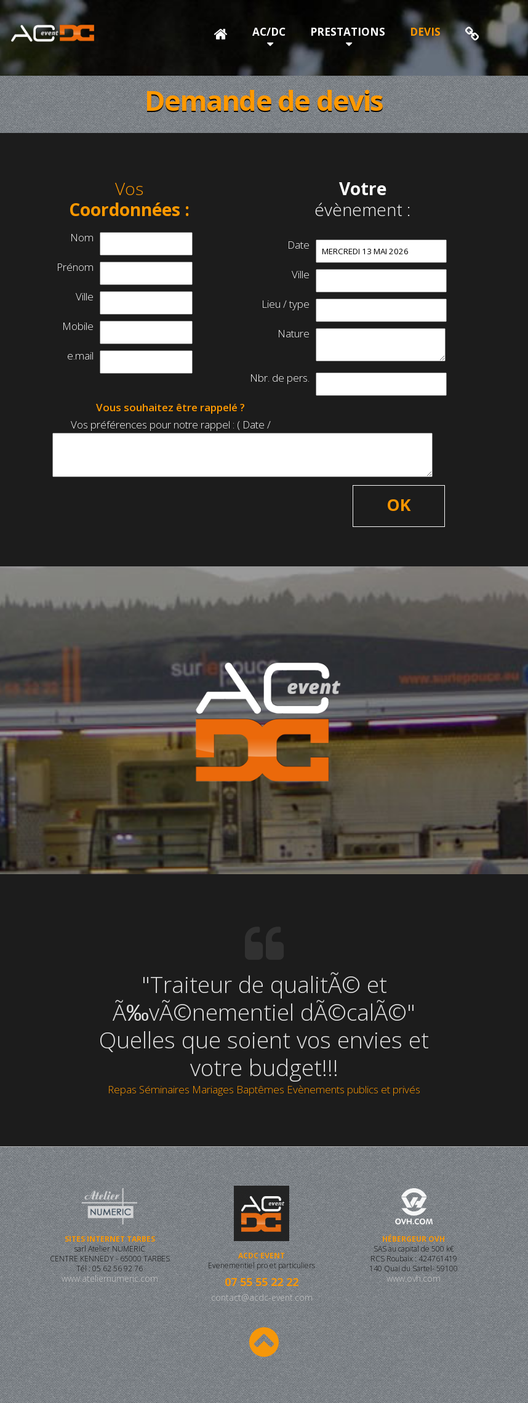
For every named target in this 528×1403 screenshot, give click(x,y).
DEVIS (425, 31)
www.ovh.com (413, 1288)
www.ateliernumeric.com (109, 1288)
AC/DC (269, 31)
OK (398, 504)
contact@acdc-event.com (262, 1297)
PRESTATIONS (347, 31)
